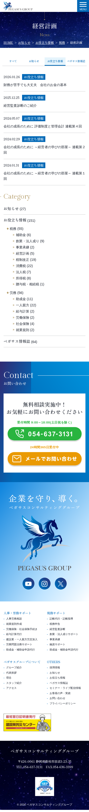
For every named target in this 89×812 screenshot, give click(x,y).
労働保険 (22, 317)
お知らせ (34, 61)
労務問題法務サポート (19, 646)
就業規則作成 (14, 626)
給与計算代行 (14, 636)
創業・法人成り (27, 241)
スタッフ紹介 (14, 684)
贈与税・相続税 (27, 284)
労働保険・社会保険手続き (21, 631)
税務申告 (55, 626)
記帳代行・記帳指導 (61, 620)
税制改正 (22, 260)
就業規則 (22, 330)
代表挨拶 (11, 674)
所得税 (21, 278)
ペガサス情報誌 (76, 61)
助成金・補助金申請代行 (20, 651)
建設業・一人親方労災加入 (21, 641)
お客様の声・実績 (60, 695)
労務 (13, 293)
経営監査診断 (57, 631)
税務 (13, 229)
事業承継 (22, 247)
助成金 (21, 299)
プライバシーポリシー (63, 705)
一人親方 (22, 305)
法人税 (21, 272)
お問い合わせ (57, 700)
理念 (8, 679)
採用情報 (55, 669)
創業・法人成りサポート (64, 636)
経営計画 (22, 253)
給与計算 (22, 311)
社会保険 (22, 324)
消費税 (21, 266)
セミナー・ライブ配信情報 (65, 690)
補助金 (21, 235)
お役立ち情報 (15, 220)
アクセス (11, 690)
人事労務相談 (14, 620)
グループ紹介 (14, 669)
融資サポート (57, 646)
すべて (13, 61)
